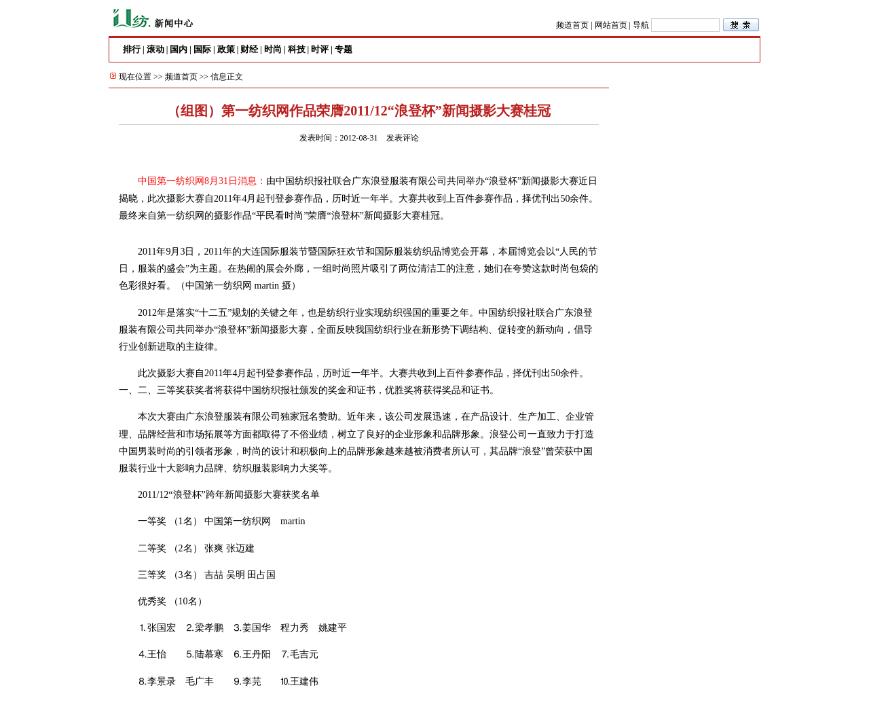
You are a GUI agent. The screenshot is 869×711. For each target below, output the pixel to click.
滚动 (155, 49)
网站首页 (611, 25)
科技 (297, 49)
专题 (343, 49)
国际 (202, 49)
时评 (320, 49)
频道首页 (572, 25)
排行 (132, 49)
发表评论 (402, 138)
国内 (178, 49)
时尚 (273, 49)
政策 (226, 49)
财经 (249, 49)
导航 (641, 25)
